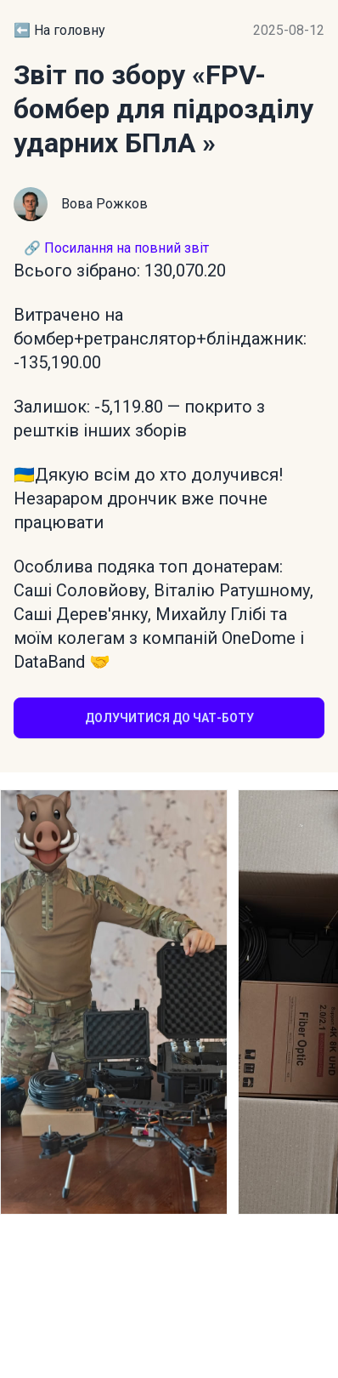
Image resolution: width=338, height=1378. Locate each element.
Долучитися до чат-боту (169, 718)
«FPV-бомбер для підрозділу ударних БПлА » (163, 109)
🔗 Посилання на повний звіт (116, 248)
